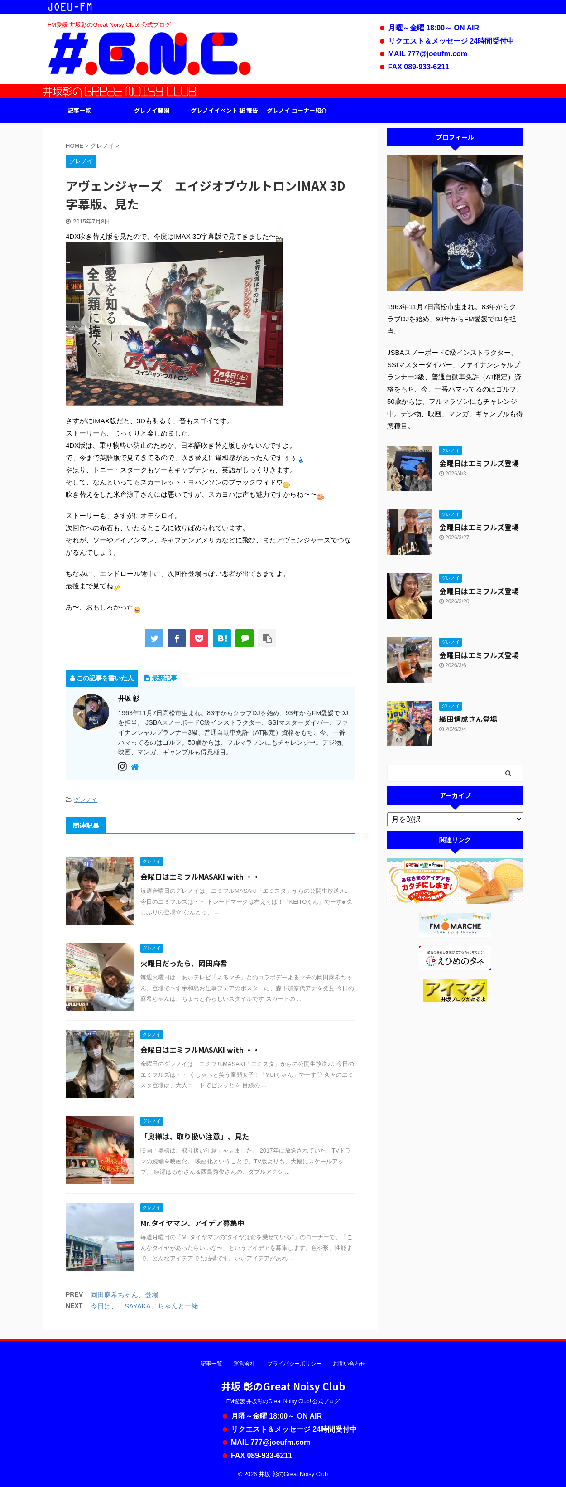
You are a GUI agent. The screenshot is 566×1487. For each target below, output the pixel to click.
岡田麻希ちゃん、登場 (124, 1294)
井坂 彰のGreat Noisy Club (283, 1386)
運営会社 (244, 1364)
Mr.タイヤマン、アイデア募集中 (192, 1222)
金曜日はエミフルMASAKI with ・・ (200, 876)
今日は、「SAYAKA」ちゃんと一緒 (144, 1306)
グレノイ (85, 799)
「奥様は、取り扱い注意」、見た (194, 1136)
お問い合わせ (349, 1364)
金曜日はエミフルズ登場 (479, 463)
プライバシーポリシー (294, 1364)
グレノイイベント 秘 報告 (224, 110)
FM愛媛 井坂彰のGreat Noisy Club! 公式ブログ (283, 1401)
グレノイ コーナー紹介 (297, 110)
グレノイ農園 (151, 110)
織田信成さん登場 (468, 718)
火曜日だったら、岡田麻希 (183, 963)
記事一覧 (79, 110)
